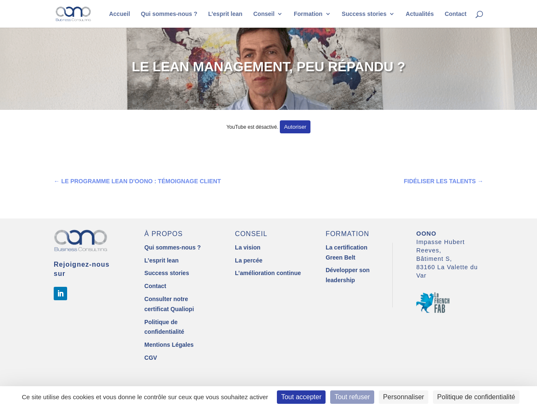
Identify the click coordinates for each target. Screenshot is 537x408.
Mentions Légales (168, 344)
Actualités (420, 14)
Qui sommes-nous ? (169, 14)
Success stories (364, 14)
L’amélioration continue (268, 273)
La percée (248, 260)
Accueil (119, 14)
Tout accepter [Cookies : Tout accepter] (301, 396)
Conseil (264, 14)
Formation (308, 14)
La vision (248, 247)
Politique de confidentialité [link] (476, 396)
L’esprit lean (225, 14)
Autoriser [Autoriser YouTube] (295, 127)
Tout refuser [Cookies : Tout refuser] (352, 396)
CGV (150, 357)
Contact (456, 14)
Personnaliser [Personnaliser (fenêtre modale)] (403, 396)
